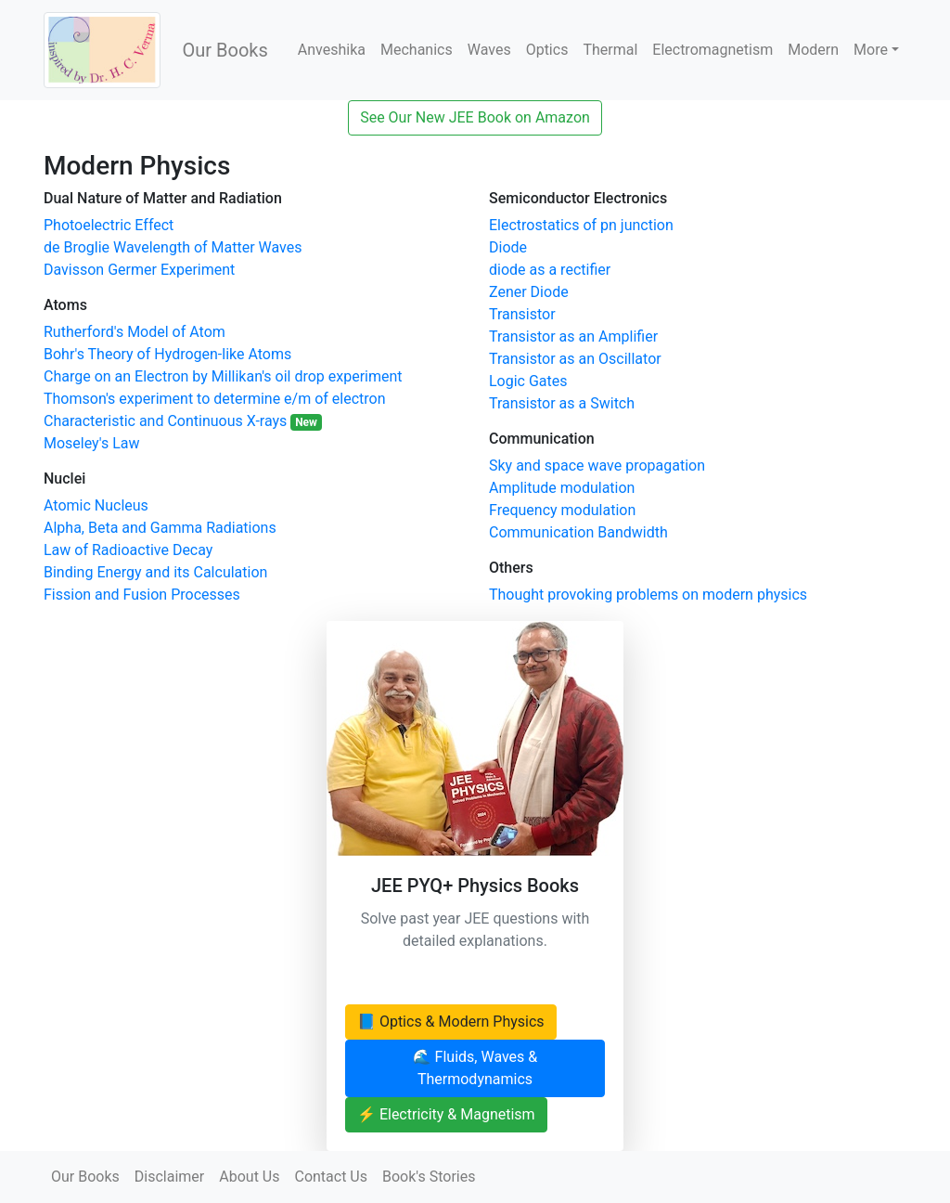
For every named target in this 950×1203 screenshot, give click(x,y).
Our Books (225, 50)
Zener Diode (529, 292)
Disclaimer (169, 1176)
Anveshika (332, 49)
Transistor (522, 314)
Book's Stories (428, 1176)
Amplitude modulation (562, 488)
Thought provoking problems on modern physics (648, 594)
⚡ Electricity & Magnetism (446, 1114)
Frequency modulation (562, 510)
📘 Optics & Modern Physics (451, 1021)
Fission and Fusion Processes (142, 594)
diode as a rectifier (549, 269)
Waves (489, 49)
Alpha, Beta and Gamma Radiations (160, 528)
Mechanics (416, 49)
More (871, 49)
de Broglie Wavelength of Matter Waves (173, 247)
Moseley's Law (92, 443)
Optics (547, 49)
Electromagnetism (712, 49)
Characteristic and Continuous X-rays (183, 421)
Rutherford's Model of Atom (134, 332)
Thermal (610, 49)
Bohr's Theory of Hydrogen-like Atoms (167, 354)
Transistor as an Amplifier (573, 336)
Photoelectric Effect (108, 225)
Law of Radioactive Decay (128, 550)
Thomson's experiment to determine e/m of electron (215, 398)
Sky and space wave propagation (597, 465)
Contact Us (330, 1176)
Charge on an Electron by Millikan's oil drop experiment (223, 376)
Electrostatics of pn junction (581, 225)
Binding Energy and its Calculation (155, 572)
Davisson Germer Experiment (139, 269)
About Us (249, 1176)
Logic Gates (528, 381)
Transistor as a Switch (562, 403)
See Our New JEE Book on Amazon (475, 117)
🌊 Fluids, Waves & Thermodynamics (475, 1068)
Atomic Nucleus (96, 505)
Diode (508, 247)
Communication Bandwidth (578, 532)
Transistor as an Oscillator (575, 359)
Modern (813, 49)
